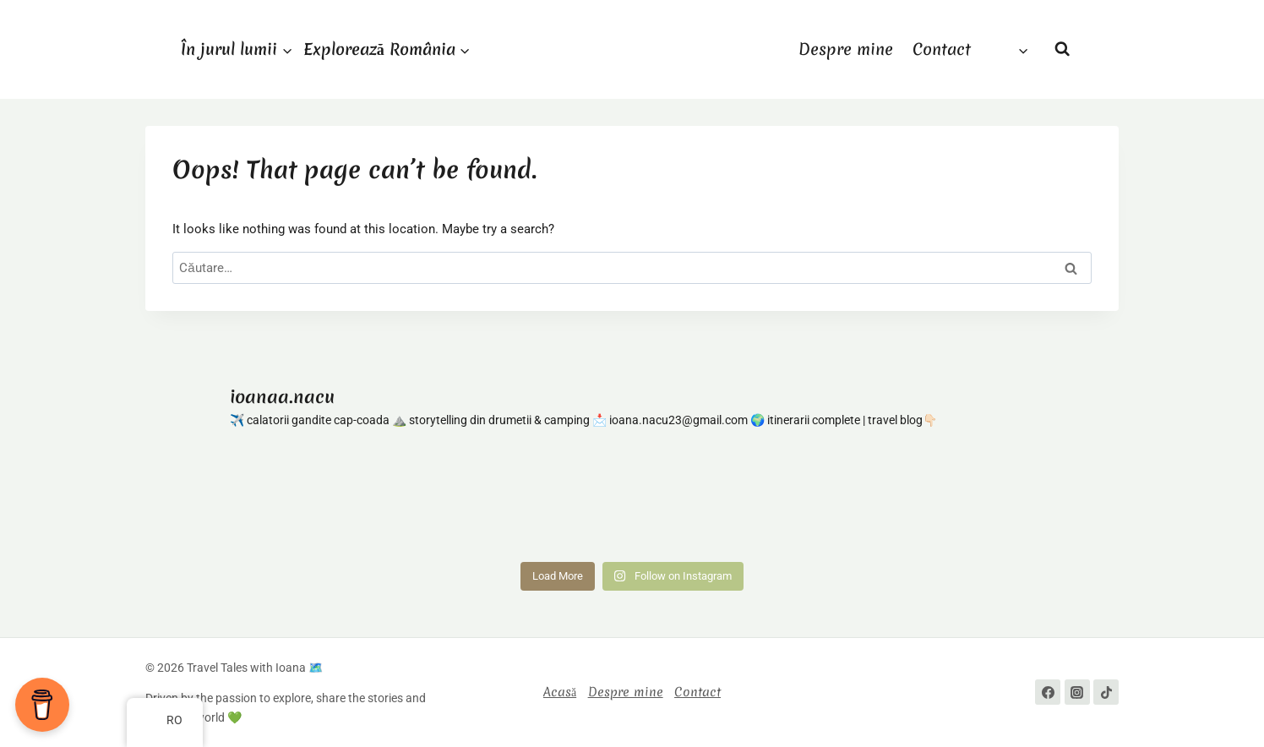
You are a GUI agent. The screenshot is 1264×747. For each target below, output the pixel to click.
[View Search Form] (1062, 49)
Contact (942, 49)
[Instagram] (1077, 692)
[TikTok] (1106, 692)
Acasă (559, 692)
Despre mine (845, 49)
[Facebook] (1047, 692)
